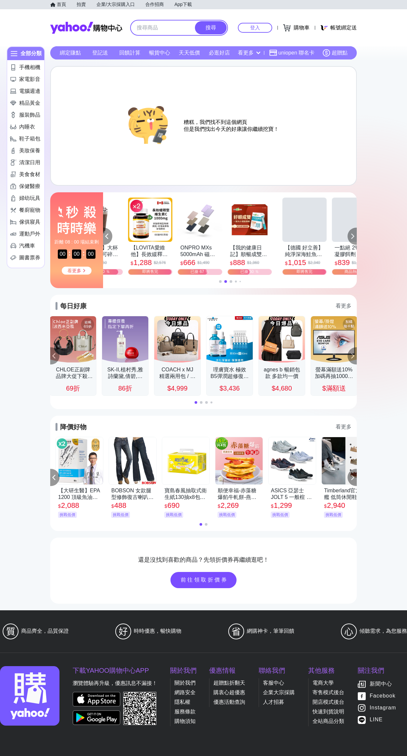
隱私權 (182, 702)
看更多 (249, 53)
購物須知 (185, 721)
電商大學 (323, 683)
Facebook (382, 696)
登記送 (100, 53)
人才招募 (273, 702)
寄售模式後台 (328, 692)
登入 (255, 27)
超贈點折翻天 (229, 683)
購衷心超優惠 (229, 692)
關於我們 (185, 683)
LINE (376, 720)
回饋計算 (129, 53)
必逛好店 (219, 53)
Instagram (383, 708)
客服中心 (273, 683)
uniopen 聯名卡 (291, 53)
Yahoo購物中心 (86, 28)
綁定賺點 (70, 53)
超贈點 (335, 53)
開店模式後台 (328, 702)
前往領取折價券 (204, 580)
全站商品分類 (328, 721)
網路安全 (185, 692)
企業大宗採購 (279, 692)
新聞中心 (381, 684)
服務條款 (185, 711)
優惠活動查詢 (229, 702)
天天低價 (189, 53)
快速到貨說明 (328, 711)
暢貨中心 (159, 53)
